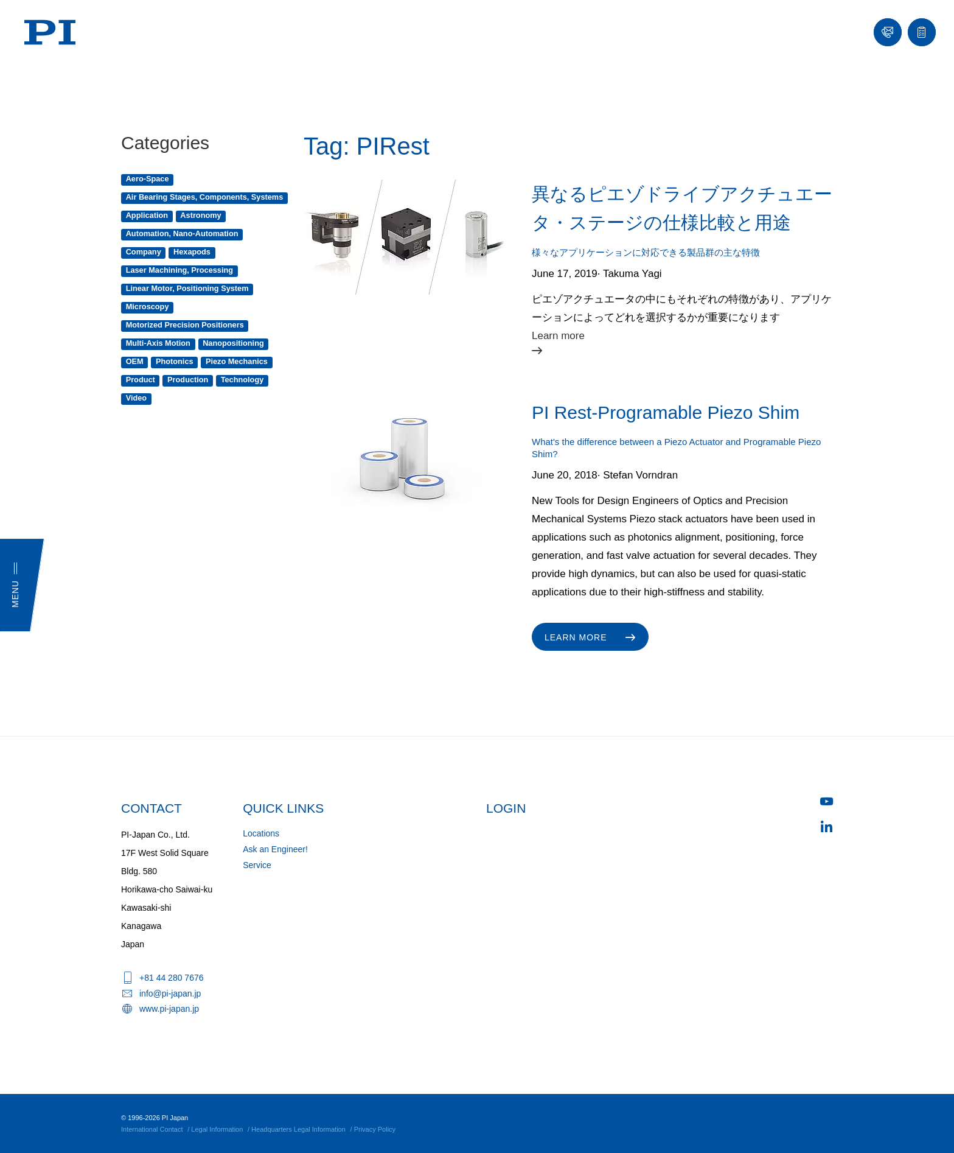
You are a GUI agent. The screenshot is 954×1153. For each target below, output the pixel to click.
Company (143, 251)
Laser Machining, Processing (179, 270)
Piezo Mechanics (237, 361)
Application (147, 215)
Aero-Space (147, 178)
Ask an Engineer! (275, 849)
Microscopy (147, 306)
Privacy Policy (374, 1129)
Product (140, 379)
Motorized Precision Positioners (185, 324)
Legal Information (217, 1129)
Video (136, 397)
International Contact (152, 1129)
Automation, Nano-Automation (182, 233)
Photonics (174, 361)
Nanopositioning (233, 343)
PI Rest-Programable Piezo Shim (665, 412)
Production (187, 379)
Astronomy (200, 215)
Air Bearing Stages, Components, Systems (205, 197)
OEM (135, 361)
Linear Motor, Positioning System (187, 288)
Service (257, 865)
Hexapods (192, 251)
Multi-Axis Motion (158, 343)
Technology (242, 379)
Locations (261, 833)
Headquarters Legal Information (298, 1129)
